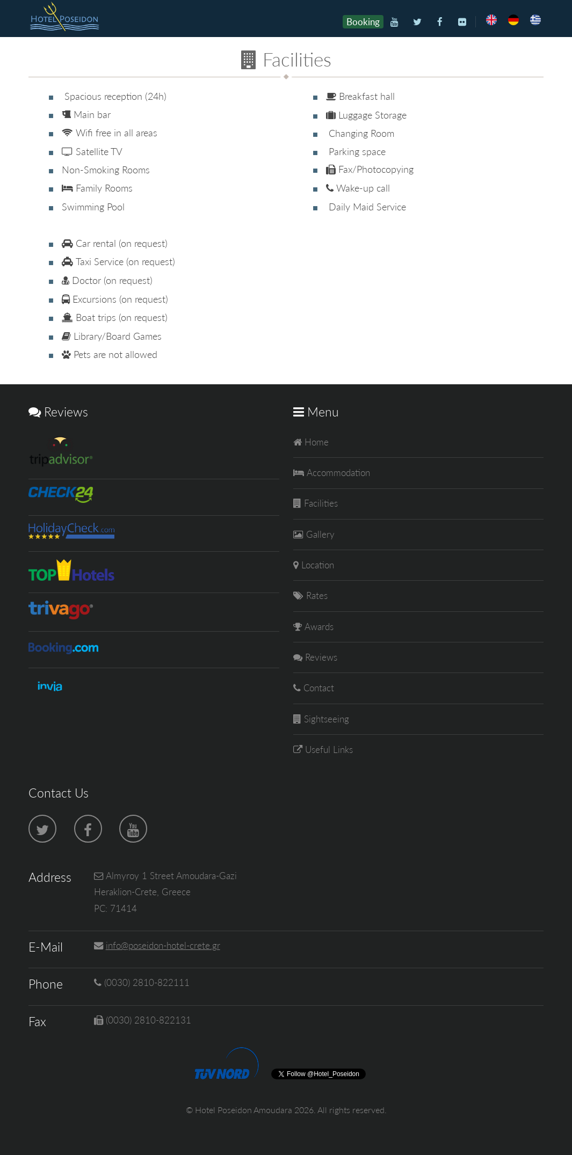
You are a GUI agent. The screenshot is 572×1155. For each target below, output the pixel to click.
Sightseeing (325, 719)
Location (316, 565)
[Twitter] (417, 22)
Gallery (319, 534)
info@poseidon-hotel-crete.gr (163, 945)
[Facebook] (439, 22)
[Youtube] (395, 22)
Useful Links (327, 749)
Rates (315, 595)
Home (315, 442)
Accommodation (337, 472)
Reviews (319, 657)
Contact (317, 687)
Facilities (319, 503)
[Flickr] (462, 22)
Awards (318, 626)
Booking (363, 21)
